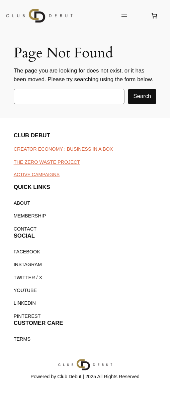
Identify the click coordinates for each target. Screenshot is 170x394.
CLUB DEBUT (32, 135)
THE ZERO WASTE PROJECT (47, 162)
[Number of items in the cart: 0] (154, 15)
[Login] (139, 15)
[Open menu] (124, 15)
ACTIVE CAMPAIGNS (37, 174)
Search (142, 96)
